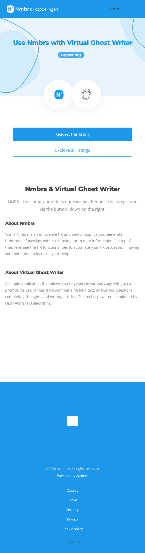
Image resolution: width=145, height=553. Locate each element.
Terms (72, 500)
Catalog (72, 490)
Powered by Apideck (72, 475)
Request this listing (72, 134)
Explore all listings (72, 150)
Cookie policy (72, 528)
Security (72, 509)
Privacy (72, 519)
